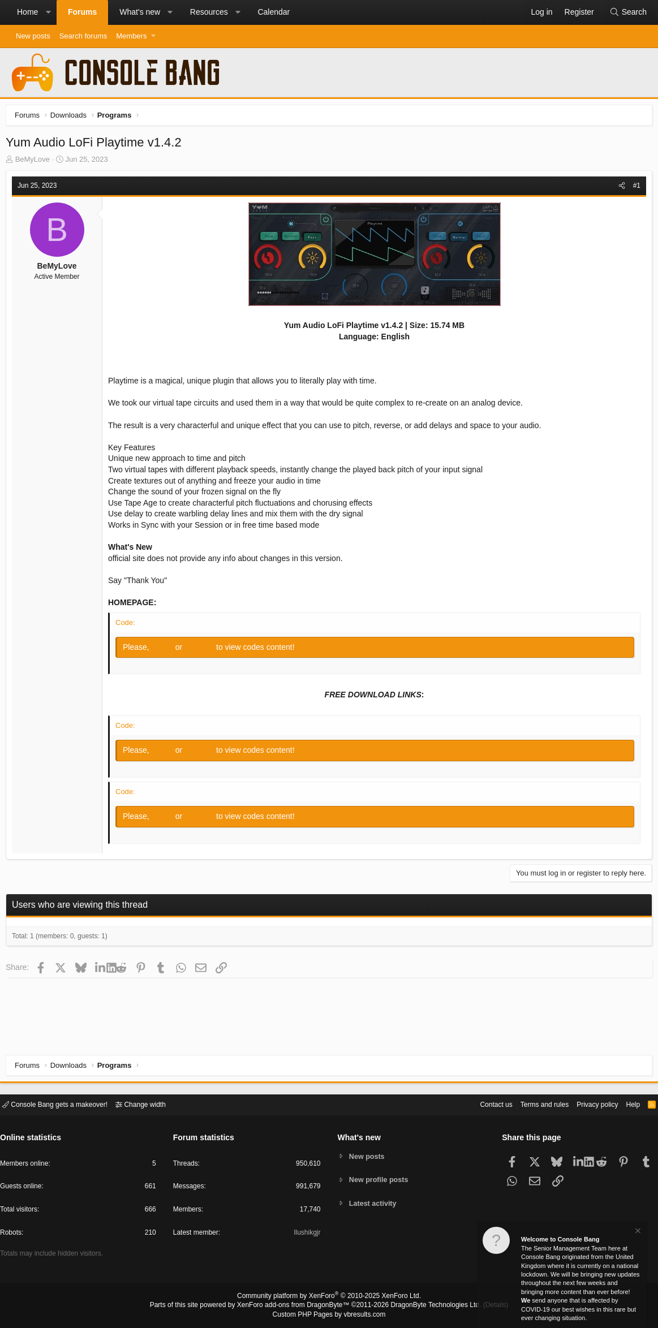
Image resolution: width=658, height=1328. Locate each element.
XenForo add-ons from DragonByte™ (295, 1306)
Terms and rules (531, 1104)
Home (27, 11)
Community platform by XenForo (329, 1297)
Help (626, 1104)
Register (203, 649)
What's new (139, 11)
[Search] (628, 12)
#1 (634, 188)
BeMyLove (35, 162)
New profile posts (380, 1179)
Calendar (273, 11)
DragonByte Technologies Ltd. (426, 1306)
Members (131, 36)
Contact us (478, 1104)
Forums (82, 11)
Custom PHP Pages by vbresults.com (329, 1315)
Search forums (83, 36)
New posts (33, 36)
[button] (48, 12)
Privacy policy (587, 1104)
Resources (209, 11)
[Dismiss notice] (637, 1232)
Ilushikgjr (305, 1234)
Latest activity (374, 1204)
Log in (166, 649)
